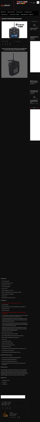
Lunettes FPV (32, 103)
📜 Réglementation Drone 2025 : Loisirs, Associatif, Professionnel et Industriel (34, 81)
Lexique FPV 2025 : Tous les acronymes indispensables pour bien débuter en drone (34, 91)
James (11, 412)
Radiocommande (4, 404)
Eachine (6, 403)
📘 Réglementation (33, 83)
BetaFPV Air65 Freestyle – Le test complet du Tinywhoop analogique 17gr (34, 37)
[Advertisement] (13, 396)
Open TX (9, 403)
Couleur (3, 403)
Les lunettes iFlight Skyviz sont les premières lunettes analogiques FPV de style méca (34, 101)
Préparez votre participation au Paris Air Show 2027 (34, 28)
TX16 (8, 404)
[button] (31, 2)
